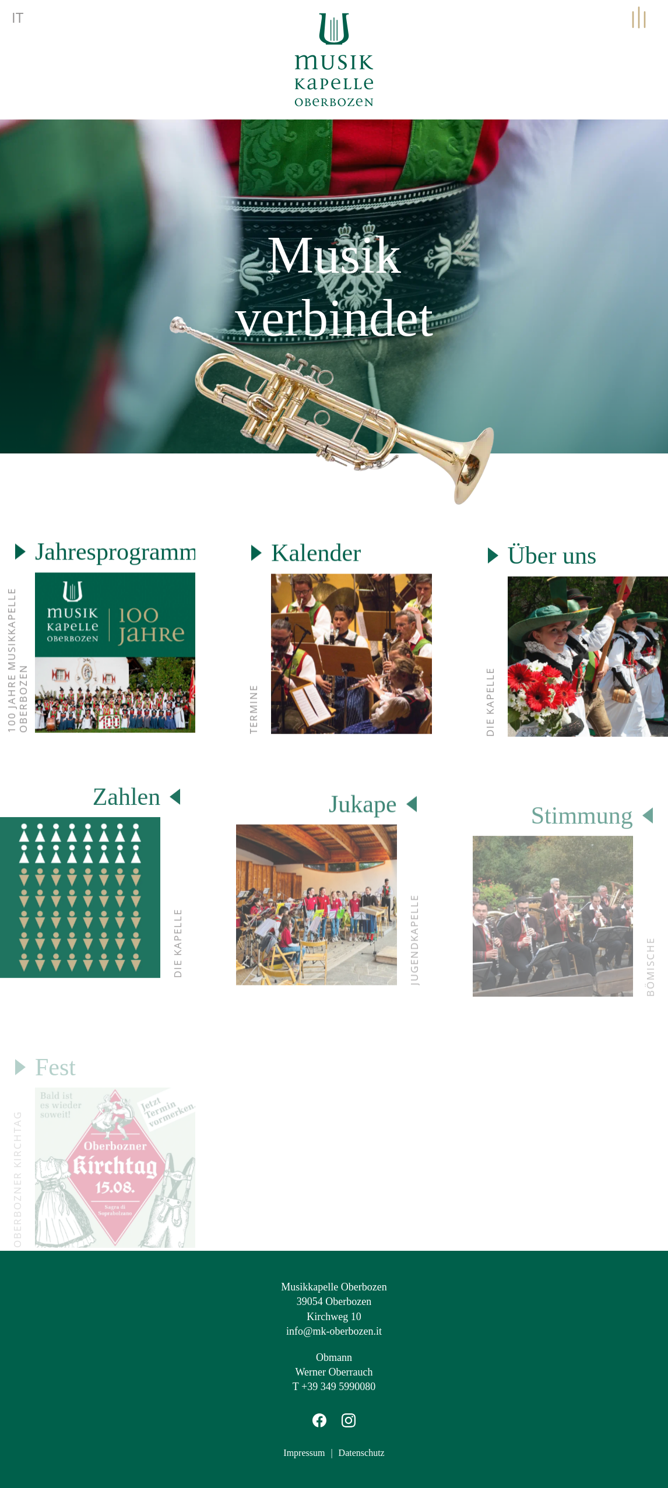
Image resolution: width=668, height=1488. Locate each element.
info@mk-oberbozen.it (334, 1330)
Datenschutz (362, 1452)
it (17, 17)
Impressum (304, 1452)
